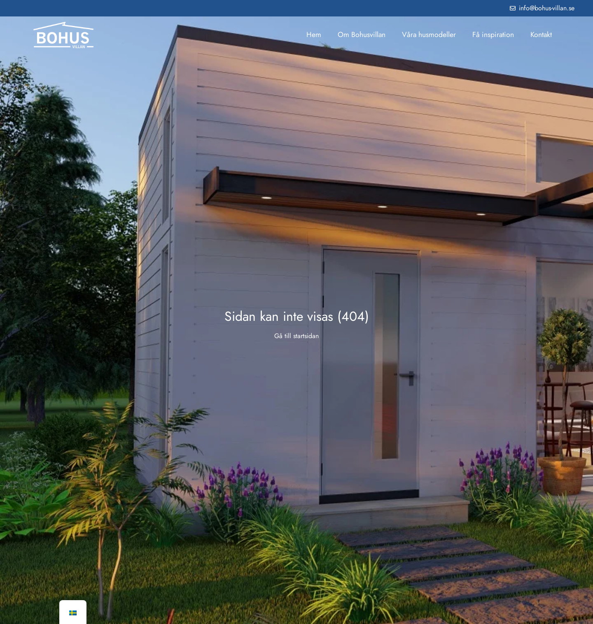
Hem (313, 34)
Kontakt (541, 34)
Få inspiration (493, 34)
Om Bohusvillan (361, 34)
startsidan (306, 336)
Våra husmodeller (429, 34)
